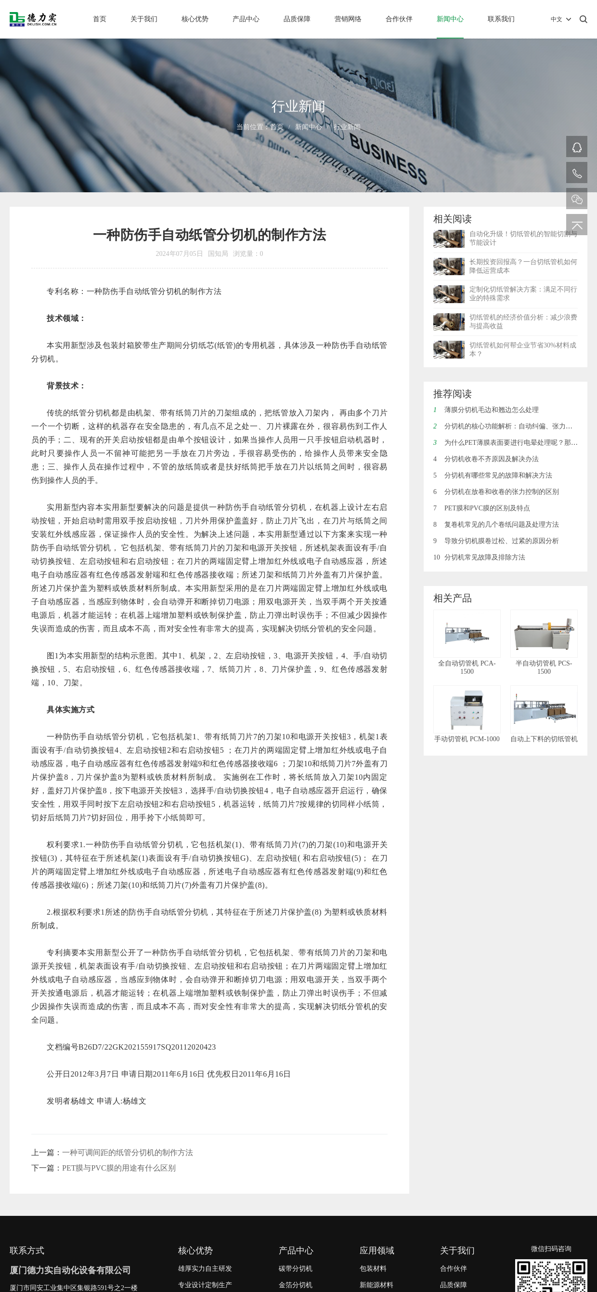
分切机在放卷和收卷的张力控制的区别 (496, 491)
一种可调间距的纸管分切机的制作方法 (127, 1152)
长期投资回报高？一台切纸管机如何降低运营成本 (523, 266)
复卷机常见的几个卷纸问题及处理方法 (496, 524)
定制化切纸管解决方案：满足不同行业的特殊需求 (523, 294)
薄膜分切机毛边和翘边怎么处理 (486, 409)
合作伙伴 (399, 19)
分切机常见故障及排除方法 (479, 557)
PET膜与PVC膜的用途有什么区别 (119, 1168)
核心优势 (195, 19)
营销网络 (348, 19)
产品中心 (246, 19)
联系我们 (501, 19)
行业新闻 (347, 127)
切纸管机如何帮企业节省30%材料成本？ (522, 350)
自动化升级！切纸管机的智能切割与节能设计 (523, 238)
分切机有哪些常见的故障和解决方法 (492, 475)
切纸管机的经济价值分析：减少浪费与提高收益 (523, 322)
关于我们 (143, 19)
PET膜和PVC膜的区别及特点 (481, 508)
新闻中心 (450, 19)
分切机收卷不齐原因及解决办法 (486, 459)
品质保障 (297, 19)
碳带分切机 (295, 1268)
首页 (99, 19)
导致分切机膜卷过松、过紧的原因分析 (496, 541)
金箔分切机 (295, 1285)
